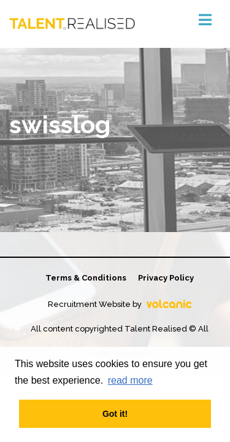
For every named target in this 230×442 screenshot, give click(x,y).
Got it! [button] (115, 414)
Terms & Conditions (85, 277)
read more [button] (130, 380)
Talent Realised (72, 24)
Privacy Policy (166, 277)
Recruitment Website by (119, 304)
